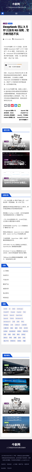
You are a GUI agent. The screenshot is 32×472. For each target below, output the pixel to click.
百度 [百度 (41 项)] (5, 334)
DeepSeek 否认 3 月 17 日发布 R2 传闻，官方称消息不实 (16, 30)
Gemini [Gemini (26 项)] (6, 315)
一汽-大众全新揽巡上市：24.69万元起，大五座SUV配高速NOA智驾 (15, 427)
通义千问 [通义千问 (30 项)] (6, 341)
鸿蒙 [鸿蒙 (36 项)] (24, 341)
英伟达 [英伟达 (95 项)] (23, 334)
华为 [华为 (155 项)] (22, 321)
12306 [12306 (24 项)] (5, 308)
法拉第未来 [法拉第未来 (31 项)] (12, 331)
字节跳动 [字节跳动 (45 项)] (6, 325)
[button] (29, 13)
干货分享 (6, 280)
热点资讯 (6, 293)
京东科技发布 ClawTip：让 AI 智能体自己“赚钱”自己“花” (15, 164)
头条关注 (10, 23)
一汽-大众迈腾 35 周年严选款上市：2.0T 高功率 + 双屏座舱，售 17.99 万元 (16, 370)
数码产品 (6, 284)
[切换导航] (16, 13)
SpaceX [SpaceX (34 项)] (6, 318)
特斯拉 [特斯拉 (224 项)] (19, 331)
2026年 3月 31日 (10, 372)
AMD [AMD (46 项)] (13, 308)
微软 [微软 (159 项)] (16, 328)
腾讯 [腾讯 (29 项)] (18, 334)
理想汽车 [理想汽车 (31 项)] (25, 331)
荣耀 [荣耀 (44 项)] (15, 337)
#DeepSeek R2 (19, 39)
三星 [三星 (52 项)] (13, 321)
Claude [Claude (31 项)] (13, 312)
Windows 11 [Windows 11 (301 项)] (7, 321)
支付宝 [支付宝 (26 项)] (26, 328)
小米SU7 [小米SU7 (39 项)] (17, 325)
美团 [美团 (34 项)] (9, 334)
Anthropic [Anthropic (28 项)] (20, 308)
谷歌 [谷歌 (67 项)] (24, 337)
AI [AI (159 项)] (9, 308)
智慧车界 (6, 288)
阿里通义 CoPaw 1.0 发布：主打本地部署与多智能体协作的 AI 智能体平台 (15, 145)
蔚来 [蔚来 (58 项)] (19, 337)
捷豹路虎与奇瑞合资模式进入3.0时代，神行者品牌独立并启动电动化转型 (16, 389)
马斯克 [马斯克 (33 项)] (19, 341)
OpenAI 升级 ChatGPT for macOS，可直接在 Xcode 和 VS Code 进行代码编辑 (22, 115)
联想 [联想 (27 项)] (14, 334)
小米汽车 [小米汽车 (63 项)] (24, 325)
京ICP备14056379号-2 (7, 455)
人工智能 (5, 23)
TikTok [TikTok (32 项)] (12, 318)
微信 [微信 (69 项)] (11, 328)
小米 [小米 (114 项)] (11, 325)
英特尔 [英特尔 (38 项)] (5, 337)
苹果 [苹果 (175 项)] (10, 337)
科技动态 (6, 297)
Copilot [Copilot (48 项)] (19, 312)
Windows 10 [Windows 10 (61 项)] (19, 318)
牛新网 (16, 4)
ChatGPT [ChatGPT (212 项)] (6, 312)
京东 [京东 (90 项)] (18, 321)
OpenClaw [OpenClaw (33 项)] (19, 315)
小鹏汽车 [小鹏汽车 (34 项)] (6, 328)
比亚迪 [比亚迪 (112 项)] (5, 331)
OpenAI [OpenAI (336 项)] (12, 315)
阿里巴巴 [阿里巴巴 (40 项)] (12, 341)
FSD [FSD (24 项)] (24, 312)
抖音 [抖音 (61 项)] (20, 328)
